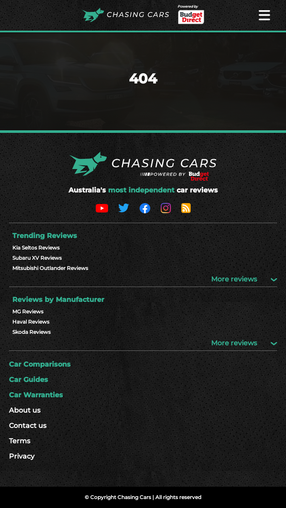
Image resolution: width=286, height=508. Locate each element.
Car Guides (28, 380)
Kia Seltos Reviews (36, 247)
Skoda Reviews (31, 332)
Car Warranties (36, 395)
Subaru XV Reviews (37, 258)
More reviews (244, 279)
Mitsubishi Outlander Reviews (50, 268)
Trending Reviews (44, 236)
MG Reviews (27, 311)
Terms (19, 441)
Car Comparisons (40, 364)
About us (24, 410)
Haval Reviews (30, 322)
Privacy (21, 456)
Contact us (27, 426)
